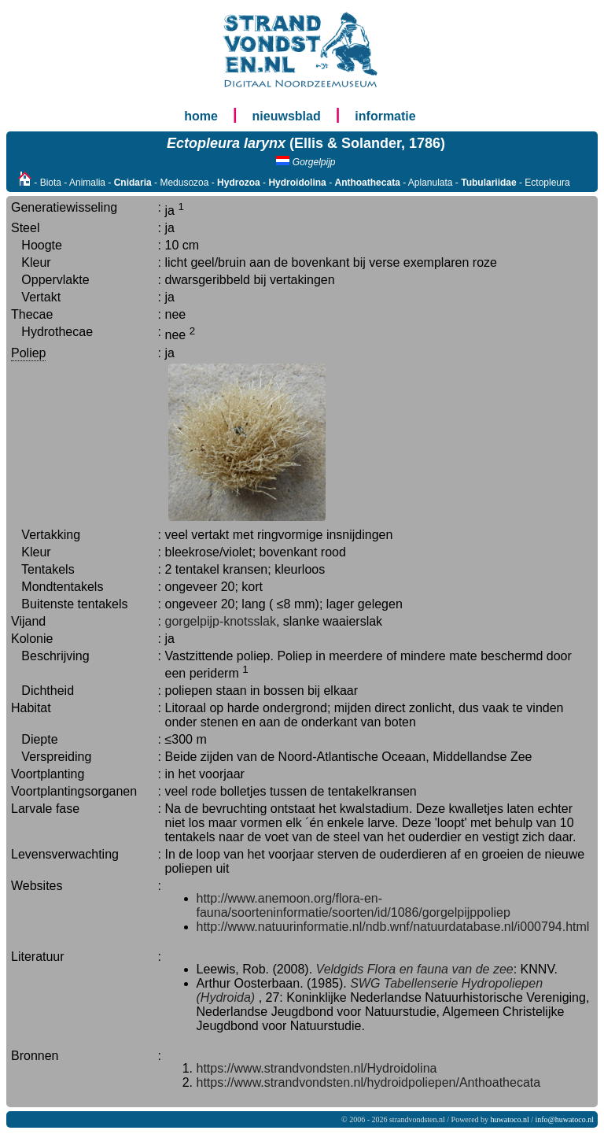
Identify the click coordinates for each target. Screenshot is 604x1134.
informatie (385, 116)
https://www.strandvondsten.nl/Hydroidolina (317, 1068)
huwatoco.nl (510, 1119)
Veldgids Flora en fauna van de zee (415, 969)
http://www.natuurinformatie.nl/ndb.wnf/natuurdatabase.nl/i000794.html (393, 926)
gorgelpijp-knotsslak (220, 621)
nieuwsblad (286, 116)
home (201, 116)
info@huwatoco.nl (565, 1119)
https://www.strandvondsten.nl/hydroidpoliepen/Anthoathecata (369, 1082)
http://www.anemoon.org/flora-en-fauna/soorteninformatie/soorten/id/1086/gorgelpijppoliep (353, 905)
